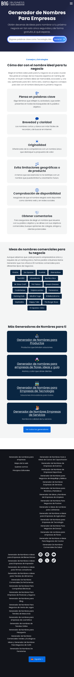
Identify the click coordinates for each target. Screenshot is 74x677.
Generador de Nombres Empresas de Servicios (37, 413)
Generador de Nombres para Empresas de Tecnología (37, 389)
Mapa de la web (21, 463)
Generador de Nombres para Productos (37, 341)
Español (36, 659)
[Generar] (59, 39)
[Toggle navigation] (71, 3)
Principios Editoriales (21, 470)
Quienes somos (21, 467)
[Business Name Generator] (12, 3)
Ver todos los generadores (37, 429)
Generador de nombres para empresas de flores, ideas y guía (37, 365)
